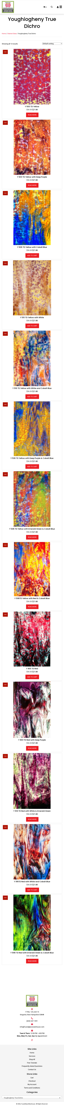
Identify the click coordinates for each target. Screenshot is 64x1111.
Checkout (32, 1081)
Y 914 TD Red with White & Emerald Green (32, 811)
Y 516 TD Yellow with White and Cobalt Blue (32, 388)
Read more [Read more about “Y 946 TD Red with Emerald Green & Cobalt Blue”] (32, 961)
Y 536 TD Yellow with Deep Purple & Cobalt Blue (32, 458)
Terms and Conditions (32, 1088)
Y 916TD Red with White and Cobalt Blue (32, 881)
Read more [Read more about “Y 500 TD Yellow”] (32, 115)
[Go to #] (51, 7)
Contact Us (32, 1069)
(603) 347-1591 (32, 1021)
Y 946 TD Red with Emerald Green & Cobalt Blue (32, 952)
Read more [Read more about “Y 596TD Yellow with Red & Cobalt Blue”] (32, 607)
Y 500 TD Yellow (32, 106)
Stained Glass (12, 33)
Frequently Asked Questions (32, 1066)
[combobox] (32, 1097)
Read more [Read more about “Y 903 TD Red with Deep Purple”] (32, 748)
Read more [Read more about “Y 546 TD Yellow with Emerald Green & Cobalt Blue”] (32, 537)
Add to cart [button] (32, 255)
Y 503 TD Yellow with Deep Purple (32, 177)
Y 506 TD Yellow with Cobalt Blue (32, 247)
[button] (32, 1040)
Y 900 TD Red (32, 668)
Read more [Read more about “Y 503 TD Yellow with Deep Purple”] (32, 185)
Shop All (32, 1059)
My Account (32, 1084)
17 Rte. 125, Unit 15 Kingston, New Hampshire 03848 (32, 1013)
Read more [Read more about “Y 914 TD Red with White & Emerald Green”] (32, 819)
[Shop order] (52, 43)
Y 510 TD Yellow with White (32, 317)
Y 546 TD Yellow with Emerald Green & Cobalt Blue (32, 529)
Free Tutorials (32, 1063)
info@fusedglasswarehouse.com (32, 1027)
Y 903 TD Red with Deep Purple (32, 740)
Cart (32, 1078)
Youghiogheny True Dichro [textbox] (31, 1098)
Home (4, 33)
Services (32, 1056)
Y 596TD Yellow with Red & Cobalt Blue (32, 598)
